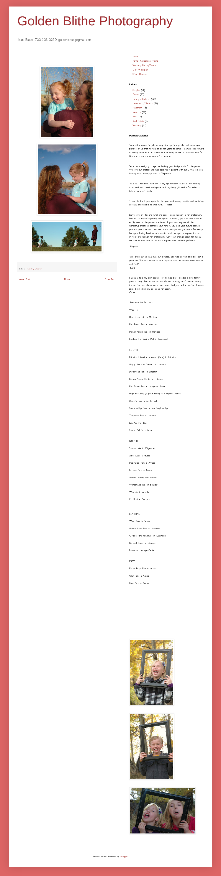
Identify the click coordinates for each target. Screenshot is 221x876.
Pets (135, 116)
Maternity (137, 107)
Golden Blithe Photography (95, 21)
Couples (136, 90)
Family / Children (34, 268)
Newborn (137, 112)
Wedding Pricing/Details (144, 65)
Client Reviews (140, 74)
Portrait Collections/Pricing (145, 60)
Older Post (110, 279)
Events (136, 94)
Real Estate (138, 121)
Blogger (124, 856)
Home (67, 279)
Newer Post (24, 279)
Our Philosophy (140, 69)
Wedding (137, 125)
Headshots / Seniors (143, 103)
